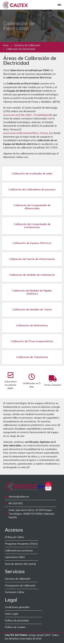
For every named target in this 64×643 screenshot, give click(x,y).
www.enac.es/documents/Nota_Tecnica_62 (28, 133)
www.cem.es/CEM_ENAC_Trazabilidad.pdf (27, 114)
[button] (59, 4)
